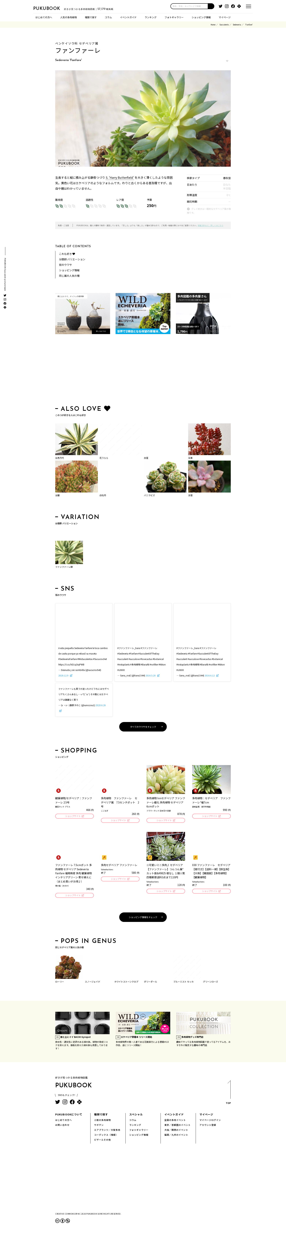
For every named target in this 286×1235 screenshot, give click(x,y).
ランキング (151, 17)
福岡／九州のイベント (176, 1135)
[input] (189, 6)
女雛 (57, 495)
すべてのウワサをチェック (143, 726)
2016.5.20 (151, 675)
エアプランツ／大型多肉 (107, 1130)
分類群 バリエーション (72, 259)
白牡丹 (102, 495)
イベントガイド (128, 17)
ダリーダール (150, 982)
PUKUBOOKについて (68, 1115)
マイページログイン (210, 1121)
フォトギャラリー (174, 17)
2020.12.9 (63, 675)
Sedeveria (237, 24)
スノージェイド (92, 982)
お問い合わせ (62, 1125)
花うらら (103, 457)
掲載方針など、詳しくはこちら (210, 225)
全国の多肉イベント (175, 1121)
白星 (146, 457)
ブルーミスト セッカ (183, 982)
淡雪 (190, 495)
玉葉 (190, 457)
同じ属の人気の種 (69, 275)
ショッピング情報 (201, 17)
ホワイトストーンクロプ (126, 982)
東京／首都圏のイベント (177, 1125)
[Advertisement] (143, 370)
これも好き (67, 254)
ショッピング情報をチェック (143, 918)
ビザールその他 (102, 1140)
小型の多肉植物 (102, 1121)
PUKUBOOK (51, 8)
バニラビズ (149, 495)
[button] (211, 6)
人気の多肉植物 (68, 17)
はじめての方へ (43, 17)
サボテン (99, 1125)
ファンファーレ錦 (64, 566)
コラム (108, 17)
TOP (228, 1094)
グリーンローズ (210, 982)
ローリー (59, 982)
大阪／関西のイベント (176, 1130)
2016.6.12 (210, 675)
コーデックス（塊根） (106, 1135)
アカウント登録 (208, 1125)
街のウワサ (65, 265)
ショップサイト (72, 816)
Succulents (224, 24)
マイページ (225, 17)
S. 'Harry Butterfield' (120, 177)
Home (213, 24)
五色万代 (59, 457)
